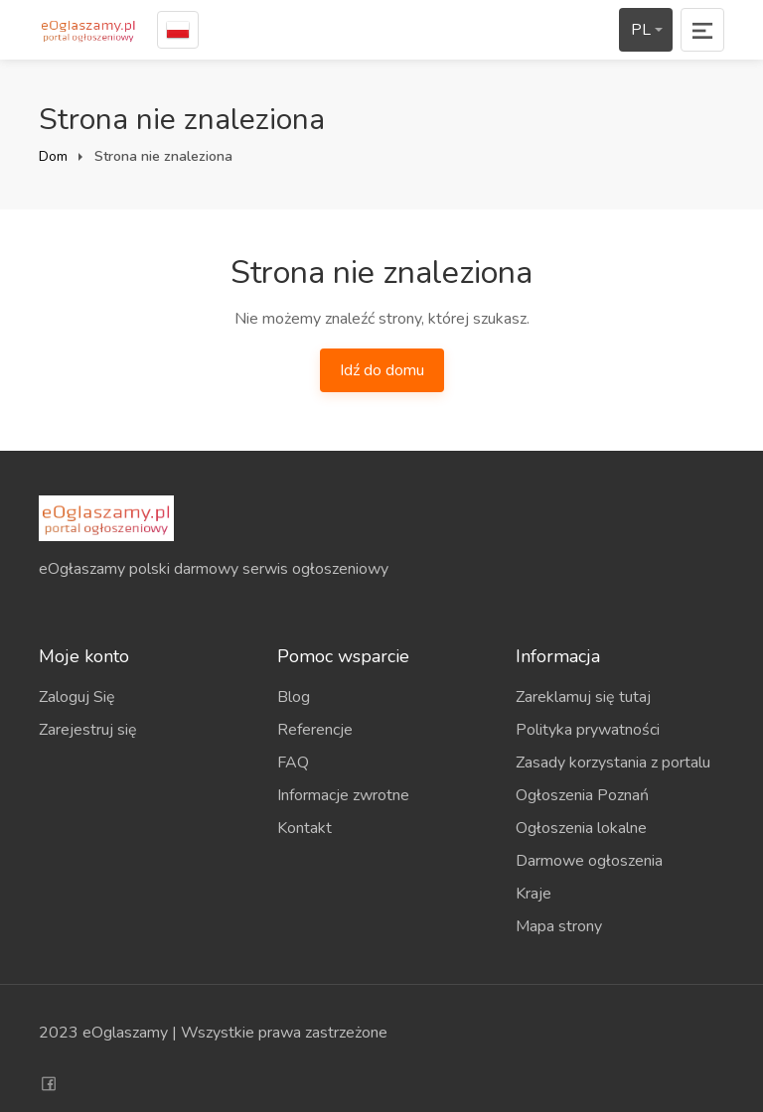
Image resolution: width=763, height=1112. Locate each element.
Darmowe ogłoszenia (589, 861)
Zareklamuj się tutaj (583, 697)
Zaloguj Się (77, 697)
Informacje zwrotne (343, 795)
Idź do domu (382, 370)
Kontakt (304, 828)
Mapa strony (559, 926)
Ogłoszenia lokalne (581, 828)
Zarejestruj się (88, 730)
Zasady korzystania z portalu (613, 762)
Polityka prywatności (588, 730)
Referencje (315, 730)
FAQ (293, 762)
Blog (293, 697)
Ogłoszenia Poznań (582, 795)
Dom (53, 156)
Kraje (533, 893)
